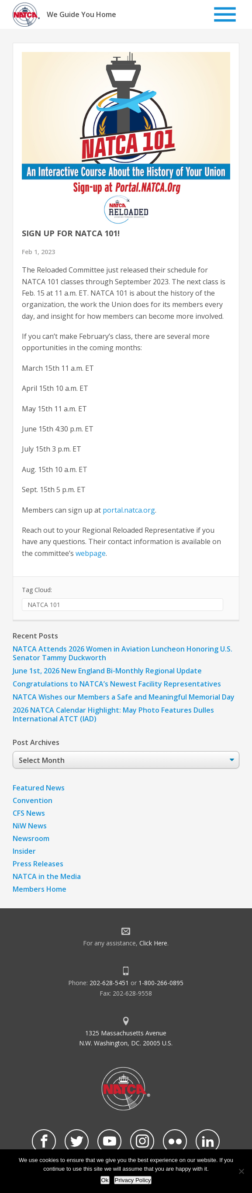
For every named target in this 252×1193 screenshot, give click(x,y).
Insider (24, 851)
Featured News (39, 788)
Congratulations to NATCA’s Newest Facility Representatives (117, 684)
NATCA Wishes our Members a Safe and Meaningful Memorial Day (124, 697)
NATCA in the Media (47, 876)
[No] (241, 1171)
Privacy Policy (133, 1180)
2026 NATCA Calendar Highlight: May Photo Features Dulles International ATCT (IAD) (113, 714)
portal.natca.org (129, 510)
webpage (91, 553)
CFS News (29, 813)
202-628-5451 (109, 983)
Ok (105, 1180)
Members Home (39, 889)
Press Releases (38, 864)
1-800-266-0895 (160, 983)
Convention (32, 800)
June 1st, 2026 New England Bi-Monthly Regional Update (107, 671)
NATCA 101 (44, 604)
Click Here (153, 943)
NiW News (30, 826)
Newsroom (31, 838)
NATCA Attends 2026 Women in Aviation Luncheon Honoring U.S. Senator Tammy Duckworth (122, 653)
